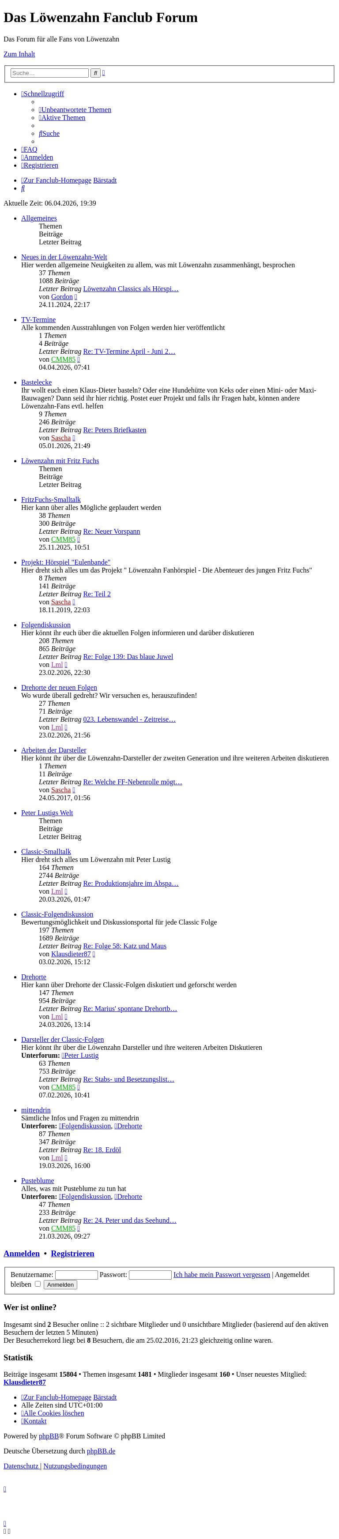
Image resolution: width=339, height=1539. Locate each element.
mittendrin (36, 1110)
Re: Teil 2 (97, 594)
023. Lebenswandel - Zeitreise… (129, 719)
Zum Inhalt (19, 54)
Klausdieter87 (71, 954)
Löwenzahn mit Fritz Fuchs (60, 460)
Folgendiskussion (46, 625)
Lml (57, 664)
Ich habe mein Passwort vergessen (221, 1274)
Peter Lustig (80, 1055)
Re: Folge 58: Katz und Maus (124, 946)
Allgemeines (39, 218)
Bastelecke (36, 382)
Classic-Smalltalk (46, 851)
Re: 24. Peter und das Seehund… (130, 1220)
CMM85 (63, 359)
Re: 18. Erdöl (102, 1149)
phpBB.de (101, 1451)
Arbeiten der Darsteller (53, 750)
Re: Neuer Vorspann (111, 531)
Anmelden (22, 1253)
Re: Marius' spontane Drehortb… (130, 1008)
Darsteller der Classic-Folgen (62, 1039)
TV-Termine (38, 319)
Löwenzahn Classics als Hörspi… (130, 288)
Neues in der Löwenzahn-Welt (64, 257)
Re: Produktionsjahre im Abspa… (130, 883)
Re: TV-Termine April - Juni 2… (129, 351)
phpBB (49, 1436)
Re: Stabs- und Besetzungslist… (128, 1079)
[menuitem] (75, 109)
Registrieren (72, 1253)
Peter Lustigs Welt (47, 812)
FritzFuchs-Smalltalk (51, 499)
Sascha (61, 438)
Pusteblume (37, 1180)
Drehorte (33, 977)
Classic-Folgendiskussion (57, 914)
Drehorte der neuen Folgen (59, 687)
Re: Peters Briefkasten (114, 430)
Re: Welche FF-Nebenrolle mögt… (132, 782)
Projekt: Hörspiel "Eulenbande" (65, 562)
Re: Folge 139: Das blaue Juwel (128, 656)
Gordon (62, 296)
